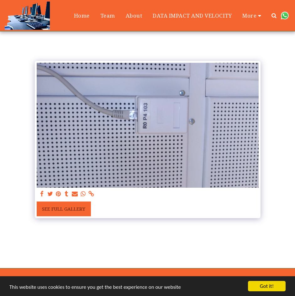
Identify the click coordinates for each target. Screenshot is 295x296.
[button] (274, 15)
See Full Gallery (63, 209)
